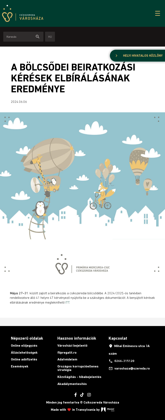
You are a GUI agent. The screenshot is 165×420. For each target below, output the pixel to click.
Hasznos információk (76, 338)
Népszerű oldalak (27, 338)
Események (19, 366)
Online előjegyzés (24, 345)
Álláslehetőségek (24, 352)
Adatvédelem (67, 359)
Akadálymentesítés (72, 384)
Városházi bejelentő (72, 345)
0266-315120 (121, 361)
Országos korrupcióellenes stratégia (78, 368)
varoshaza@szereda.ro (129, 368)
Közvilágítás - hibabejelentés (79, 377)
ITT (67, 302)
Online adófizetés (24, 359)
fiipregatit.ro (67, 352)
